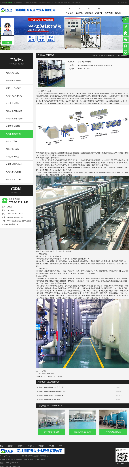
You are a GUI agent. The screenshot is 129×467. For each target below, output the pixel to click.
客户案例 (109, 10)
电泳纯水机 (9, 2)
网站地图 (51, 446)
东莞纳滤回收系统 (113, 432)
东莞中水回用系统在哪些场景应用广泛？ (51, 391)
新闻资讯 (89, 10)
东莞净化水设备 (12, 157)
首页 (102, 55)
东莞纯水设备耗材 (13, 172)
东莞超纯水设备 (12, 73)
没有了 (44, 371)
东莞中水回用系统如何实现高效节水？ (51, 395)
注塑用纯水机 (27, 459)
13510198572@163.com (15, 214)
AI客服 (7, 43)
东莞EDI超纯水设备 (14, 96)
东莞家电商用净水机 (14, 164)
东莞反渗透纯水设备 (14, 111)
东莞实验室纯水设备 (14, 119)
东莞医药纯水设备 (13, 81)
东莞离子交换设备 (13, 126)
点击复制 (24, 456)
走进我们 (79, 10)
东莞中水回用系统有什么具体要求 (49, 400)
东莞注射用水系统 (13, 88)
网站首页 (69, 10)
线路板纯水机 (18, 459)
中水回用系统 (110, 55)
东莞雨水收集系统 (51, 432)
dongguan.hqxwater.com (15, 217)
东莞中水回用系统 (13, 134)
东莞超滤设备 (11, 141)
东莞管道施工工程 (13, 179)
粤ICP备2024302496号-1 (13, 463)
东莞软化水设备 (12, 149)
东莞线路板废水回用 (82, 432)
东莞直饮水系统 (12, 103)
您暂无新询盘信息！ (122, 2)
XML (60, 446)
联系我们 (118, 10)
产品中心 (99, 10)
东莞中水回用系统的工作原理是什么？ (51, 387)
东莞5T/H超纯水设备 (48, 374)
